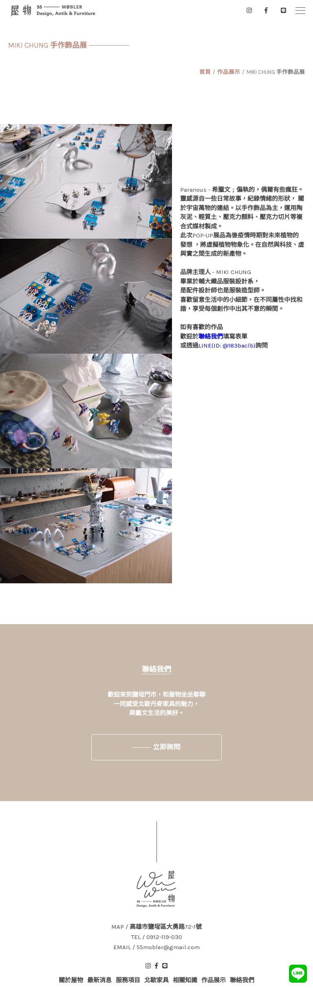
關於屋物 (71, 980)
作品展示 (228, 72)
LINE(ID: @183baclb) (227, 345)
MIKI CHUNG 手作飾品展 (276, 72)
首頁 (205, 72)
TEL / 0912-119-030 (156, 937)
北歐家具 (156, 980)
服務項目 (128, 980)
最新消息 (99, 980)
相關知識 (185, 980)
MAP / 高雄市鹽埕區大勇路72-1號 (156, 927)
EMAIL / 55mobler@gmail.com (156, 947)
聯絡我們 (210, 336)
